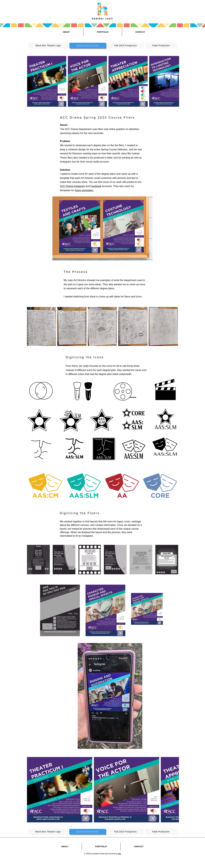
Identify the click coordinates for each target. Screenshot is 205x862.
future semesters (84, 190)
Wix (119, 854)
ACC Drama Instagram (72, 186)
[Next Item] (174, 81)
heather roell (102, 18)
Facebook (95, 186)
